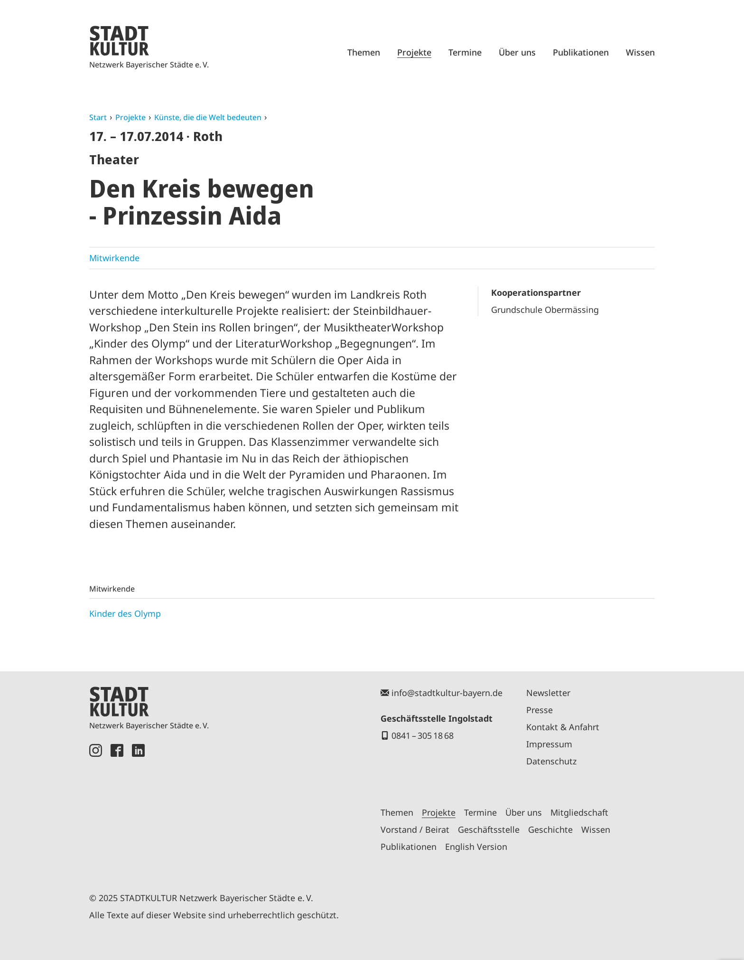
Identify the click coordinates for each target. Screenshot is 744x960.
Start (98, 117)
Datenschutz (551, 761)
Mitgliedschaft (579, 812)
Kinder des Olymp (125, 613)
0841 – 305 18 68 (422, 735)
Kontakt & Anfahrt (562, 727)
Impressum (549, 744)
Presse (539, 709)
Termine (465, 52)
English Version (476, 846)
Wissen (640, 52)
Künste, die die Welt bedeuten (207, 117)
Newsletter (548, 692)
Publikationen (581, 52)
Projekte (414, 52)
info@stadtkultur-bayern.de (446, 692)
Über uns (517, 52)
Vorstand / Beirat (415, 829)
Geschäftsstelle (489, 829)
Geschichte (550, 829)
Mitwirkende (114, 258)
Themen (363, 52)
